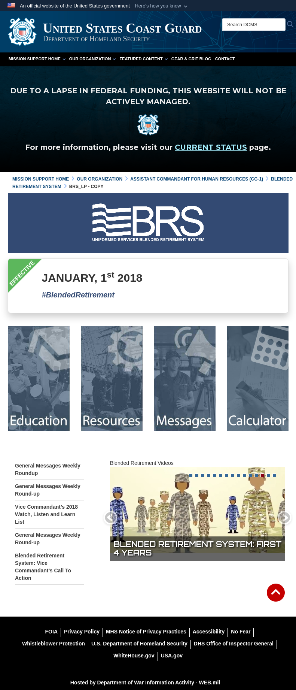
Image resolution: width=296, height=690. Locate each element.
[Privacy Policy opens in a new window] (82, 632)
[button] (162, 6)
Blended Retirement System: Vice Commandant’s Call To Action (43, 567)
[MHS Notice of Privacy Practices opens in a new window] (146, 632)
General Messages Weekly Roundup (47, 469)
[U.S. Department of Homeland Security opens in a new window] (139, 644)
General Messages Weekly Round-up (47, 490)
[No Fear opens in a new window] (240, 632)
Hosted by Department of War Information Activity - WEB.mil (145, 683)
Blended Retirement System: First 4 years (198, 548)
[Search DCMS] (254, 24)
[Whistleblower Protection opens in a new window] (53, 644)
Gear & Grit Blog (191, 59)
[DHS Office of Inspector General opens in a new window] (234, 644)
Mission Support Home (37, 59)
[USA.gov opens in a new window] (172, 656)
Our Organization (92, 59)
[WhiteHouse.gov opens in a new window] (134, 656)
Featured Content (143, 59)
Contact (225, 59)
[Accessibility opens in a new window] (209, 632)
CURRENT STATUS (211, 147)
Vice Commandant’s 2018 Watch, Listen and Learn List (46, 514)
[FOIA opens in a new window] (51, 632)
